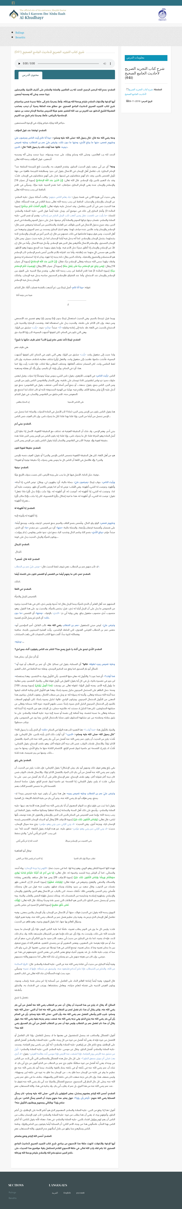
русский (80, 1192)
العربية (55, 1192)
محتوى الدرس (30, 75)
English (67, 1192)
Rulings (19, 32)
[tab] (30, 75)
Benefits (20, 37)
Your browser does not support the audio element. (65, 63)
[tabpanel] (65, 622)
